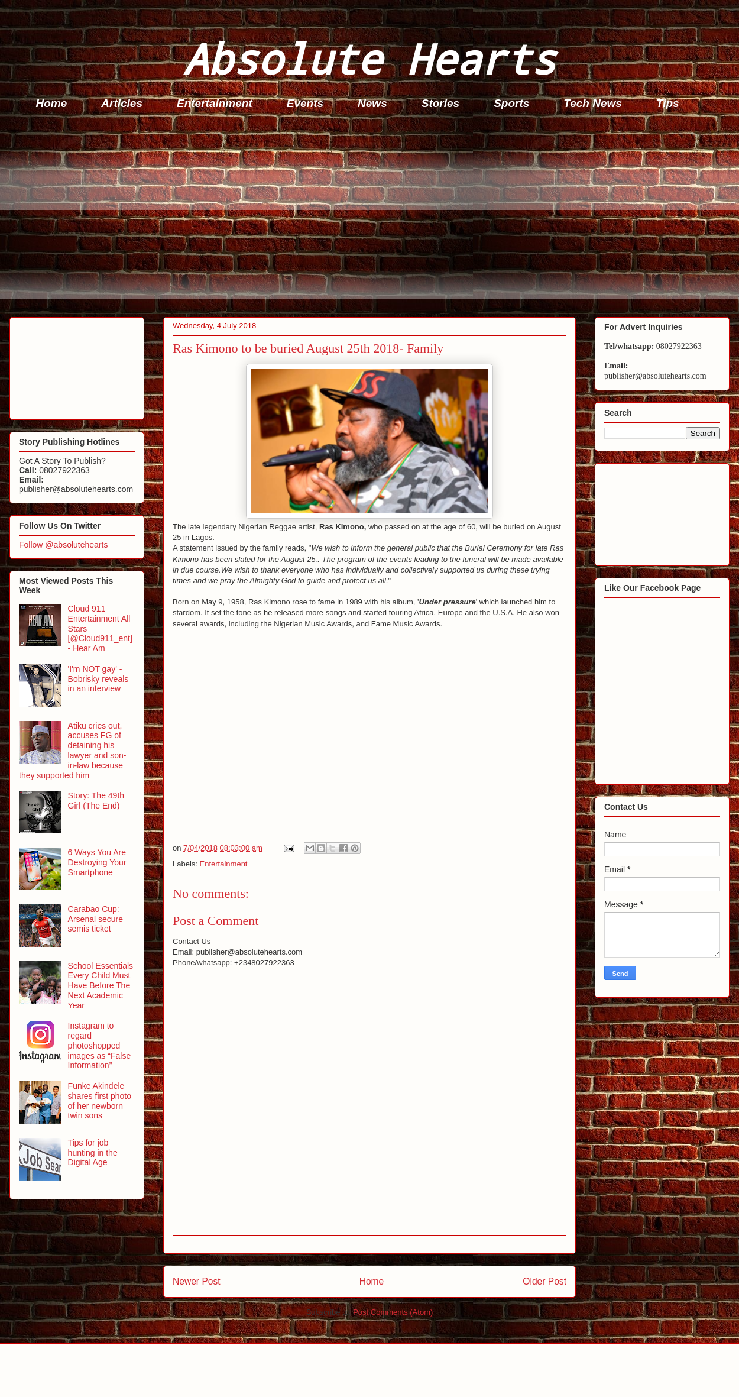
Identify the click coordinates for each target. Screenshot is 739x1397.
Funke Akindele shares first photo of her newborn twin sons (99, 1100)
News (372, 103)
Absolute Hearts (369, 58)
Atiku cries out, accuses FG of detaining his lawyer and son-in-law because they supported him (72, 750)
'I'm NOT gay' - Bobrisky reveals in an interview (98, 679)
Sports (511, 103)
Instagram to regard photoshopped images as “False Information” (99, 1045)
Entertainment (214, 103)
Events (305, 103)
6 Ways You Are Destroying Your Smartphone (97, 862)
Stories (440, 103)
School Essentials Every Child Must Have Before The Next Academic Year (101, 985)
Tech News (592, 103)
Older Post (544, 1281)
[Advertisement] (373, 216)
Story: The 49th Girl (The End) (96, 800)
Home (51, 103)
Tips (667, 103)
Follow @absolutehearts (63, 544)
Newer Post (197, 1281)
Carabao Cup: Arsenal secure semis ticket (95, 919)
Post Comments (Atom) (393, 1312)
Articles (121, 103)
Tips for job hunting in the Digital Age (93, 1153)
